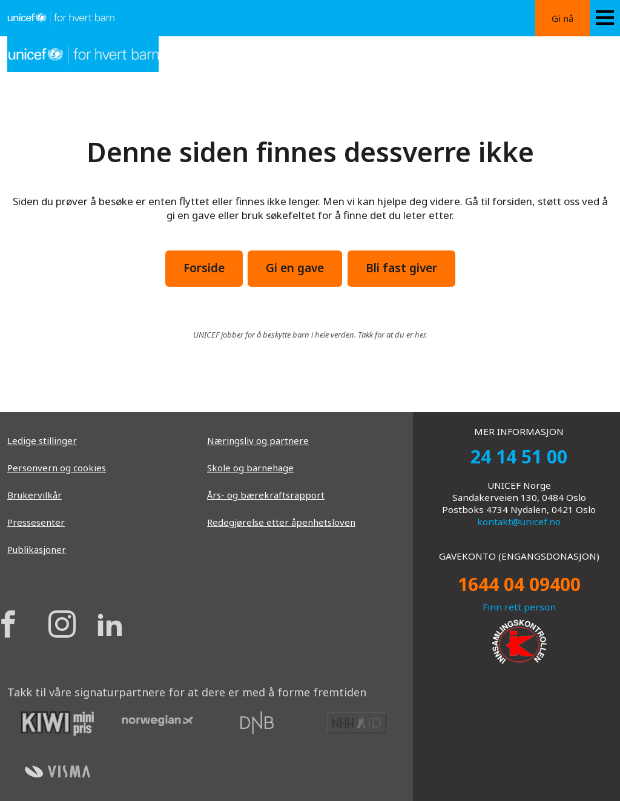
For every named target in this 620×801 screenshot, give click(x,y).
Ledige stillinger (42, 440)
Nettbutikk (534, 54)
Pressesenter (36, 522)
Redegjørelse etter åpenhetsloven (281, 522)
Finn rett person (519, 607)
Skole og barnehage (250, 468)
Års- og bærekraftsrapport (266, 495)
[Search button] (591, 54)
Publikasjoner (36, 549)
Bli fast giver (401, 268)
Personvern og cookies (56, 468)
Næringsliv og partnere (258, 440)
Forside (204, 268)
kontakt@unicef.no (519, 521)
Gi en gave (295, 268)
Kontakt (469, 54)
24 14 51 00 (518, 456)
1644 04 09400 (519, 584)
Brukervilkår (34, 495)
